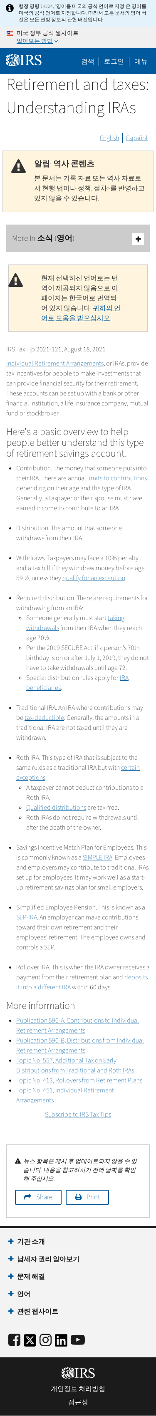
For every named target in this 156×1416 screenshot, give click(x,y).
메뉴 (141, 61)
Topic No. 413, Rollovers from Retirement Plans (79, 1080)
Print (93, 1197)
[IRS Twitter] (30, 1343)
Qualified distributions (56, 807)
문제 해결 (31, 1276)
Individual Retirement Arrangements (55, 363)
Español (137, 138)
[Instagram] (46, 1340)
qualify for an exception (93, 578)
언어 (23, 1294)
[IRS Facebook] (14, 1340)
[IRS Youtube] (78, 1340)
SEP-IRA (26, 917)
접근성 (78, 1402)
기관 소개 (31, 1241)
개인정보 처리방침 (78, 1389)
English (109, 138)
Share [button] (44, 1197)
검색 (87, 61)
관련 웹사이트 (37, 1311)
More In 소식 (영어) (78, 239)
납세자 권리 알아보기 (48, 1259)
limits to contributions (117, 478)
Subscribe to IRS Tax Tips (78, 1114)
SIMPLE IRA (97, 857)
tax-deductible (44, 717)
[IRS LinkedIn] (61, 1343)
